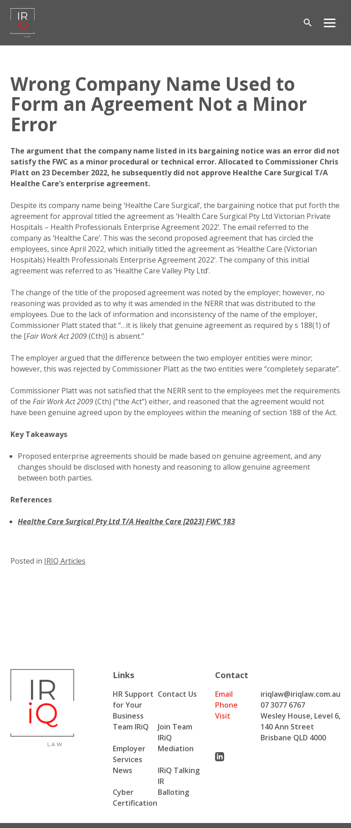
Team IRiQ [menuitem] (131, 727)
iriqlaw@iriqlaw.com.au (301, 694)
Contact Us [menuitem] (177, 694)
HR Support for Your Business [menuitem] (133, 705)
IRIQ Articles (64, 561)
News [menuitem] (122, 770)
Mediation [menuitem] (176, 749)
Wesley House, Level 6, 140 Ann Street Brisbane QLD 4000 (301, 727)
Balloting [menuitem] (173, 792)
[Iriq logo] (22, 23)
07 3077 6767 (283, 705)
